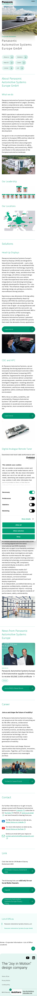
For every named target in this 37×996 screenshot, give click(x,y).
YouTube (9, 813)
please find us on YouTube (15, 829)
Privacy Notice (6, 980)
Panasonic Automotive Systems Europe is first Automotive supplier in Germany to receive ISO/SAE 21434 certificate (18, 673)
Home (2, 942)
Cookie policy (6, 984)
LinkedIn (20, 810)
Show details (26, 519)
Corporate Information (14, 942)
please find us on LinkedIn (16, 822)
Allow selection (18, 531)
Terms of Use (5, 976)
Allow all (18, 525)
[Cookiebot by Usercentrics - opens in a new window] (26, 458)
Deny (18, 537)
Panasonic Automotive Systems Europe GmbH (18, 928)
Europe (5, 680)
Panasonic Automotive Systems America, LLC (18, 924)
